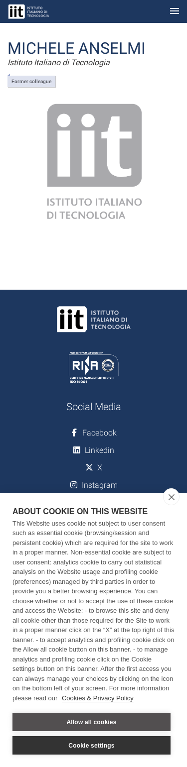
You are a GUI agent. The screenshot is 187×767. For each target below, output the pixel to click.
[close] (171, 496)
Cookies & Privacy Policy (98, 698)
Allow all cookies (91, 722)
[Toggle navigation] (174, 11)
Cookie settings (91, 745)
